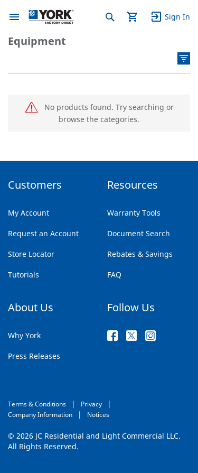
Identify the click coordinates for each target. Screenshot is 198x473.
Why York (24, 335)
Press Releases (34, 356)
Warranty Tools (134, 213)
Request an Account (43, 233)
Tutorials (23, 275)
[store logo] (51, 17)
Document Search (138, 233)
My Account (28, 213)
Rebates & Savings (140, 254)
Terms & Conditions (37, 404)
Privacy (91, 404)
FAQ (114, 275)
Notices (98, 414)
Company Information (40, 414)
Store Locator (31, 254)
